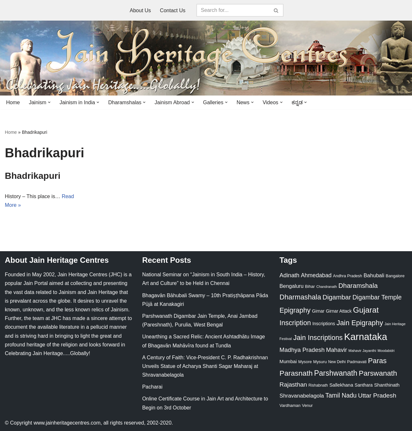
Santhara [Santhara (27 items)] (364, 385)
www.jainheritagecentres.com (66, 423)
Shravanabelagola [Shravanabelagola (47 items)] (301, 396)
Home (13, 102)
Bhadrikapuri (33, 176)
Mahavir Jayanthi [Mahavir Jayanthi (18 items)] (362, 351)
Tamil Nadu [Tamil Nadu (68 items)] (341, 395)
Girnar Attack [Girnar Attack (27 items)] (338, 311)
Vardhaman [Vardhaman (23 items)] (289, 405)
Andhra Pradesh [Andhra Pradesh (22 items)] (347, 276)
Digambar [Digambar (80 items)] (337, 297)
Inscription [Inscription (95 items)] (295, 323)
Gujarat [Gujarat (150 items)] (366, 310)
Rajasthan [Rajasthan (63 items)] (293, 384)
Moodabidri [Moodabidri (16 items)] (386, 351)
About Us (140, 10)
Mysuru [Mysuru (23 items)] (320, 361)
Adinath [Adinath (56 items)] (289, 275)
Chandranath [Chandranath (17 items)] (326, 287)
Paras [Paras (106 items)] (377, 361)
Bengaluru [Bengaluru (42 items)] (291, 286)
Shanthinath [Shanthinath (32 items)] (386, 385)
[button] (49, 102)
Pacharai (152, 387)
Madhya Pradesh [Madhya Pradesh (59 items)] (301, 349)
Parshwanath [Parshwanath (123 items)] (335, 373)
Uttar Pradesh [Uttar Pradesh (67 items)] (377, 395)
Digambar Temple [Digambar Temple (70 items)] (377, 297)
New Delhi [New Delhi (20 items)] (336, 362)
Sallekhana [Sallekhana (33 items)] (341, 385)
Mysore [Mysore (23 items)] (305, 361)
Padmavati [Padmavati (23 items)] (357, 361)
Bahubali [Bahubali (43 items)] (373, 275)
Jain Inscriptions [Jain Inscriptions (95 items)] (318, 338)
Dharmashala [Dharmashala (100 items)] (300, 297)
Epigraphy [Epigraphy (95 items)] (294, 310)
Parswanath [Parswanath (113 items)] (378, 373)
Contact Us (172, 10)
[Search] (232, 10)
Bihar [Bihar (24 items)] (310, 286)
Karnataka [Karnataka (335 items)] (365, 336)
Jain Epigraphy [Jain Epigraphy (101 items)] (359, 323)
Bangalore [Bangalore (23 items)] (395, 275)
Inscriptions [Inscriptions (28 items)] (323, 323)
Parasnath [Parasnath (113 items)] (296, 373)
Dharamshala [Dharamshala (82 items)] (358, 285)
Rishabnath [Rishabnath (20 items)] (318, 385)
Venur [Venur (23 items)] (307, 405)
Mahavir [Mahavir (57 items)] (336, 349)
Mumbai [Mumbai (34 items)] (288, 361)
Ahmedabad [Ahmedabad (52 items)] (316, 275)
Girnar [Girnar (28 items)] (318, 311)
